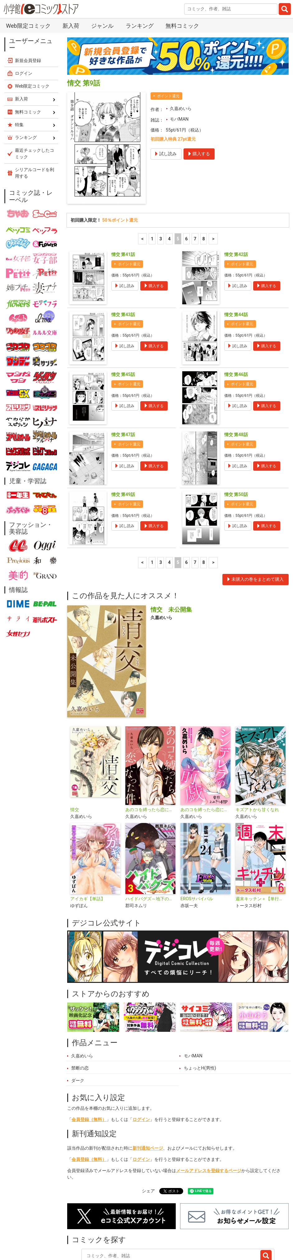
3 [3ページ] (161, 197)
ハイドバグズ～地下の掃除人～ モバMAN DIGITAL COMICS (150, 857)
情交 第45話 (123, 333)
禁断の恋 (80, 1026)
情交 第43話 (123, 273)
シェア (148, 1149)
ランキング (111, 1230)
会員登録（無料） (89, 1078)
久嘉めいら (181, 67)
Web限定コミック (32, 44)
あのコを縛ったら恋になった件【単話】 (205, 768)
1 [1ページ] (152, 197)
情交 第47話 (123, 393)
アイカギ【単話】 (87, 857)
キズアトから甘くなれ (257, 768)
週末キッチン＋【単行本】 (260, 857)
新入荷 (80, 1230)
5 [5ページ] (178, 197)
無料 (188, 1230)
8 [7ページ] (203, 197)
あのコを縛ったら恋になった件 (150, 768)
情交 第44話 (236, 273)
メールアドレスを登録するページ (208, 1129)
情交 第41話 (123, 213)
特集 (138, 1230)
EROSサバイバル (196, 857)
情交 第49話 (123, 453)
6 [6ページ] (186, 197)
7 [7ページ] (195, 197)
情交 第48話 (236, 393)
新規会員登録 (28, 19)
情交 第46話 (236, 333)
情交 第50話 (236, 453)
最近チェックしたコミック (232, 1230)
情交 (74, 768)
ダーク (77, 1039)
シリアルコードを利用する (34, 131)
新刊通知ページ (148, 1106)
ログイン (141, 1078)
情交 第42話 (236, 213)
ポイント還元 (168, 54)
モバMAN (179, 77)
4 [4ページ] (169, 197)
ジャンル (163, 1230)
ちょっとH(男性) (200, 1026)
